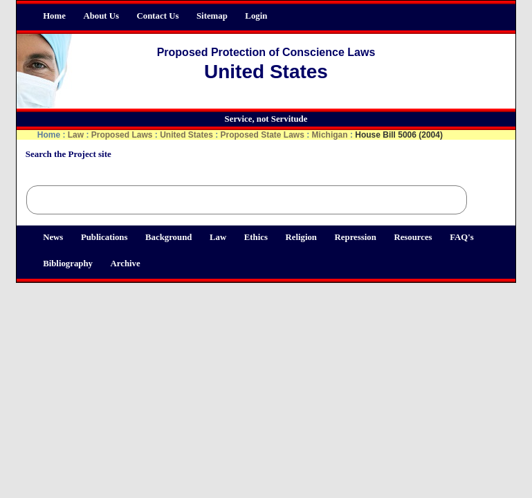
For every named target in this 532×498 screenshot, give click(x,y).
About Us (101, 16)
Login (256, 16)
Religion (301, 237)
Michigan (330, 135)
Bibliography (68, 263)
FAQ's (462, 237)
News (53, 237)
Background (168, 237)
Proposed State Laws (262, 135)
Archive (125, 263)
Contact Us (158, 16)
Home (54, 16)
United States (186, 135)
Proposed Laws (122, 135)
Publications (104, 237)
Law (218, 237)
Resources (413, 237)
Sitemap (212, 16)
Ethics (256, 237)
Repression (355, 237)
